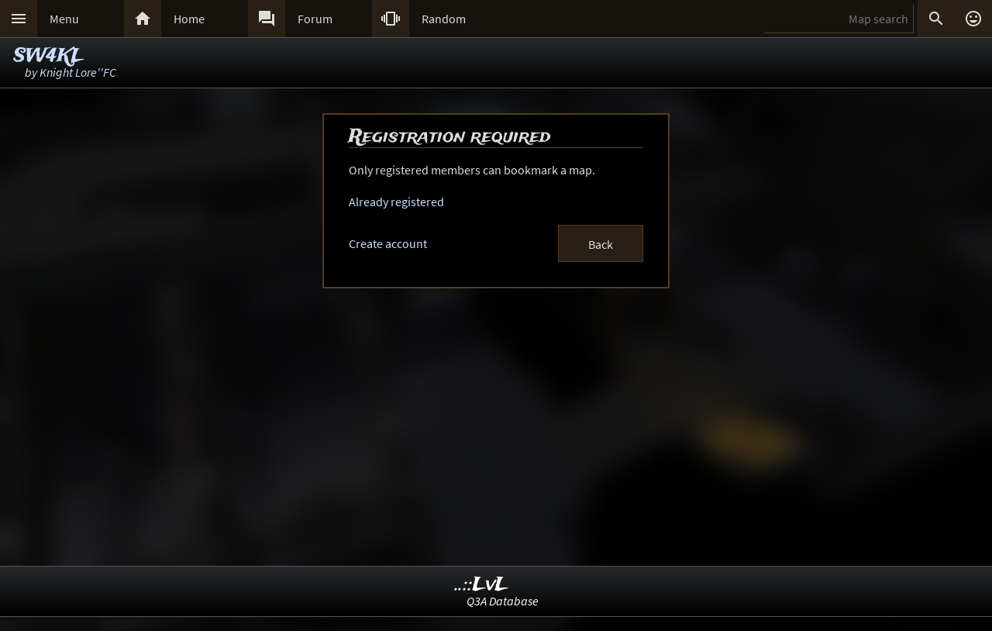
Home (189, 18)
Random (444, 18)
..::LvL (482, 584)
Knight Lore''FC (78, 72)
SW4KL (49, 56)
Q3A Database (503, 601)
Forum (315, 18)
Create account (388, 243)
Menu (64, 18)
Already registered (396, 201)
